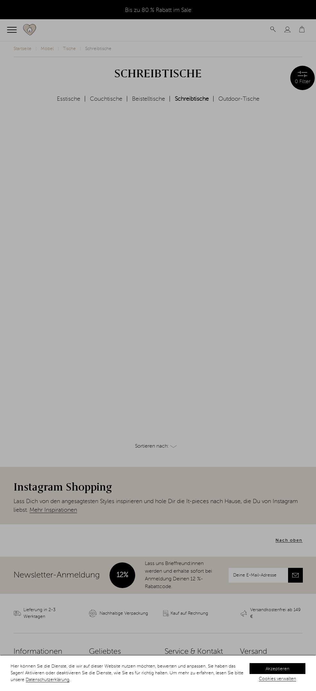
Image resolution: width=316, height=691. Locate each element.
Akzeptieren (277, 669)
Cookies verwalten (277, 679)
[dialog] (158, 673)
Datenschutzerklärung (47, 680)
